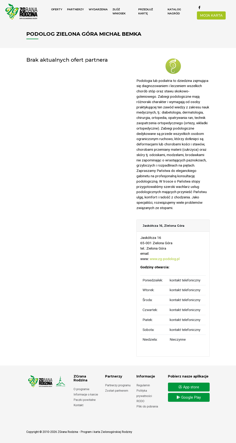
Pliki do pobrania (147, 406)
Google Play (189, 397)
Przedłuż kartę (145, 11)
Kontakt (78, 405)
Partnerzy (75, 9)
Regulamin (143, 385)
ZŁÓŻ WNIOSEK (119, 11)
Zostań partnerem (116, 390)
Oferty (56, 9)
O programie (81, 389)
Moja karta (211, 15)
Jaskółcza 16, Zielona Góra (163, 225)
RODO (140, 401)
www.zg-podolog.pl (165, 259)
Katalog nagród (174, 11)
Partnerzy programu (118, 385)
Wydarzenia (98, 9)
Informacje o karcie (86, 394)
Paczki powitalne (85, 400)
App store (188, 387)
